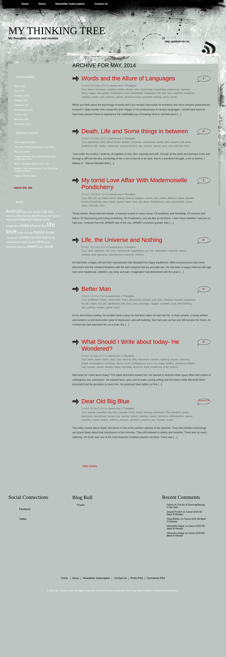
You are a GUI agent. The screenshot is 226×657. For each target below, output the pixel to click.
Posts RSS (137, 578)
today (117, 367)
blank (98, 359)
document (144, 359)
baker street (109, 198)
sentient (134, 420)
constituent (149, 142)
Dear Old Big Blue (105, 401)
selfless (114, 420)
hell (182, 142)
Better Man (96, 289)
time (102, 205)
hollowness (116, 93)
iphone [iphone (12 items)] (35, 225)
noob (127, 363)
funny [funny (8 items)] (9, 219)
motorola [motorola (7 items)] (28, 232)
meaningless (96, 363)
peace (153, 416)
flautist (189, 198)
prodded (165, 303)
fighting (165, 359)
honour (174, 359)
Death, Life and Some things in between (134, 131)
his (100, 303)
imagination (137, 250)
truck (116, 307)
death (160, 142)
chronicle (136, 142)
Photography (21, 109)
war (153, 420)
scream (91, 367)
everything (160, 89)
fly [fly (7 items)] (58, 216)
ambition (99, 250)
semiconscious (132, 97)
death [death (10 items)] (36, 215)
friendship (95, 201)
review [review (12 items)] (36, 237)
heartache (87, 416)
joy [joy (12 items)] (44, 225)
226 (90, 198)
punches (180, 363)
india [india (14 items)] (24, 225)
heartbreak (124, 250)
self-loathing (184, 303)
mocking (110, 363)
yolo (164, 146)
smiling (91, 307)
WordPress (173, 590)
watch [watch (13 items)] (32, 246)
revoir (189, 201)
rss (187, 41)
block (105, 359)
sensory (123, 420)
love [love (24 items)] (11, 231)
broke (117, 142)
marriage (144, 303)
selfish (104, 420)
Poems (18, 114)
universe (129, 254)
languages (150, 93)
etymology (147, 89)
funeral (178, 299)
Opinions (19, 105)
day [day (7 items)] (29, 216)
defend (127, 359)
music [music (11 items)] (49, 232)
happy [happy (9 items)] (37, 219)
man (135, 303)
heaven (175, 142)
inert (127, 93)
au (99, 198)
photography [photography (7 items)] (12, 237)
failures (155, 359)
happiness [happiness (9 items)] (26, 219)
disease (123, 412)
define (121, 89)
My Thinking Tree (56, 30)
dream (129, 89)
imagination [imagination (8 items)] (13, 226)
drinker (147, 299)
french (85, 201)
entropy (148, 412)
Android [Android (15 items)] (13, 211)
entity (139, 412)
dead (125, 299)
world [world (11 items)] (48, 246)
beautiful (102, 412)
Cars (17, 91)
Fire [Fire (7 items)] (54, 216)
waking (157, 97)
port (168, 201)
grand (185, 412)
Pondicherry (157, 201)
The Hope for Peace (25, 142)
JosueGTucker (174, 511)
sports (100, 367)
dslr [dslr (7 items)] (49, 216)
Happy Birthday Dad (25, 175)
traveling (127, 367)
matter (102, 146)
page (161, 363)
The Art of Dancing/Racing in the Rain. (35, 147)
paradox (144, 416)
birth (102, 142)
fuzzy (84, 93)
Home (25, 3)
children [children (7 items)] (10, 216)
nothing (85, 97)
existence (159, 412)
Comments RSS (155, 578)
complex (111, 89)
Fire (168, 412)
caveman (100, 89)
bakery (121, 198)
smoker (100, 307)
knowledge (137, 93)
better (103, 299)
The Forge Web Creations (138, 590)
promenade (178, 201)
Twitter (23, 519)
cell (107, 250)
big (109, 412)
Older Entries (89, 466)
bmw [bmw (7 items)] (29, 212)
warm (166, 97)
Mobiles (19, 100)
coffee (162, 198)
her (87, 303)
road (173, 303)
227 (95, 198)
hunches (185, 359)
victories (138, 367)
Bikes (17, 86)
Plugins (81, 505)
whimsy (139, 254)
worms (157, 146)
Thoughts (19, 124)
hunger (111, 416)
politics (170, 363)
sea (140, 146)
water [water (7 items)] (41, 247)
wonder (161, 420)
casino (149, 198)
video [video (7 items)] (19, 247)
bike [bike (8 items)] (24, 211)
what (146, 367)
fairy (160, 299)
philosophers (176, 416)
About (42, 3)
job (105, 303)
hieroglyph (103, 93)
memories (113, 146)
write (166, 367)
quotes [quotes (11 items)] (24, 237)
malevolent (161, 250)
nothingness (138, 363)
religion (190, 363)
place (146, 201)
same (84, 205)
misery (182, 250)
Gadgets (19, 95)
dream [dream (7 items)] (44, 216)
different (172, 198)
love (169, 93)
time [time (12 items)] (40, 242)
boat (112, 359)
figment (185, 89)
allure (91, 89)
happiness (189, 299)
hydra (84, 363)
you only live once (179, 146)
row (83, 367)
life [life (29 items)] (51, 224)
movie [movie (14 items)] (38, 232)
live (164, 93)
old (140, 201)
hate (105, 201)
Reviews (19, 119)
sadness (110, 97)
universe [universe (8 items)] (11, 246)
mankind (189, 93)
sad (102, 97)
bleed (110, 142)
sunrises (93, 205)
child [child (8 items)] (50, 211)
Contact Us (101, 3)
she (83, 307)
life (159, 93)
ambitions (93, 299)
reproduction (115, 254)
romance (86, 420)
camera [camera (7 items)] (36, 212)
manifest (178, 93)
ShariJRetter (173, 519)
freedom (168, 299)
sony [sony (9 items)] (24, 242)
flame (181, 198)
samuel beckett (128, 146)
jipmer (120, 201)
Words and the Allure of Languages (128, 78)
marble (125, 416)
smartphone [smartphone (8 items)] (13, 242)
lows (129, 303)
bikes (91, 359)
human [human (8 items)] (46, 219)
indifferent (87, 146)
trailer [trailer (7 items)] (47, 242)
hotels (112, 201)
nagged (155, 303)
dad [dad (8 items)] (25, 215)
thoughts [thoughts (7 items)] (31, 242)
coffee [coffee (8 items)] (18, 215)
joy (147, 250)
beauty (129, 198)
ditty (134, 359)
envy (137, 89)
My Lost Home (22, 151)
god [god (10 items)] (15, 219)
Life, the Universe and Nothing (121, 240)
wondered (156, 367)
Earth (132, 412)
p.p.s (149, 363)
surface (148, 146)
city (156, 198)
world (169, 420)
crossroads (114, 299)
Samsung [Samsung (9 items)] (48, 237)
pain (93, 254)
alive (90, 250)
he (82, 303)
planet (188, 416)
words (173, 97)
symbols (147, 97)
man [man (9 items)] (20, 232)
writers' (174, 367)
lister (128, 201)
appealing (93, 142)
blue (115, 412)
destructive (135, 299)
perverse (163, 416)
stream (109, 367)
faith (166, 142)
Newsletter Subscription (70, 3)
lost (123, 303)
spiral (109, 307)
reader (95, 97)
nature (119, 363)
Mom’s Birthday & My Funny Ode (32, 163)
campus (139, 198)
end (154, 299)
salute (119, 97)
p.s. (156, 363)
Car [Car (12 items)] (44, 211)
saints (96, 420)
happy (92, 93)
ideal (188, 142)
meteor (134, 416)
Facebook (24, 509)
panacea (102, 254)
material (173, 250)
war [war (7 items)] (24, 247)
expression (173, 89)
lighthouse (114, 303)
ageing (91, 412)
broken (126, 142)
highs (93, 303)
